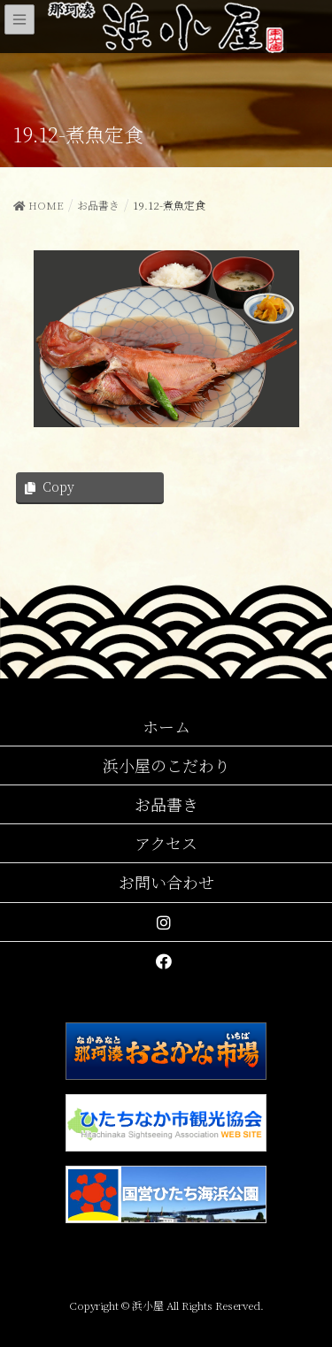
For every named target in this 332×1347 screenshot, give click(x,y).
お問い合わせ (166, 881)
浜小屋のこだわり (166, 765)
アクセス (166, 842)
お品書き (166, 803)
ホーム (166, 726)
